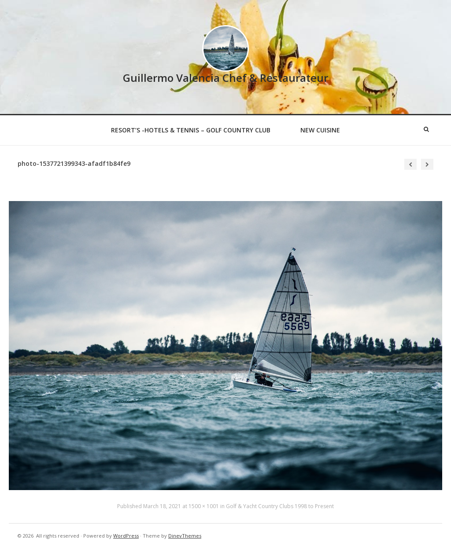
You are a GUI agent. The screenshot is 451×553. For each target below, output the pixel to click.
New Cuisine (320, 130)
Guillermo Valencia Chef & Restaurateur (225, 77)
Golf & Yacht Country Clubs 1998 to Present (280, 506)
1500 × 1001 (204, 506)
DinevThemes (184, 535)
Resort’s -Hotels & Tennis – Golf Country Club (190, 130)
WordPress (126, 535)
